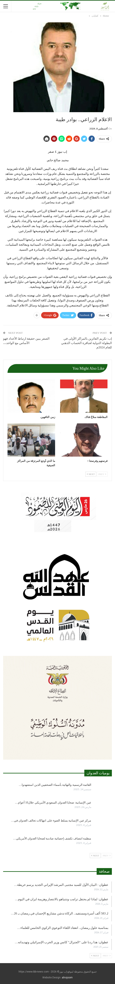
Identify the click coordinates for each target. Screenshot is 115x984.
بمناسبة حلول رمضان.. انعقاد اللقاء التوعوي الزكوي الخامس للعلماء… (63, 927)
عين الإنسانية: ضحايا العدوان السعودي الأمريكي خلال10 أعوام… (53, 802)
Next (91, 474)
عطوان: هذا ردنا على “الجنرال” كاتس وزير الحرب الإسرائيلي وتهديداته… (61, 942)
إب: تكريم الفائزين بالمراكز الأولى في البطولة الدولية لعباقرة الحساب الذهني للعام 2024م (86, 343)
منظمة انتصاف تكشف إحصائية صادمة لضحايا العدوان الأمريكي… (52, 838)
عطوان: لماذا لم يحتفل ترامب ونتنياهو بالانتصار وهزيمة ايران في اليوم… (61, 899)
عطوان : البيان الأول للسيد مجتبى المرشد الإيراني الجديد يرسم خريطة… (61, 884)
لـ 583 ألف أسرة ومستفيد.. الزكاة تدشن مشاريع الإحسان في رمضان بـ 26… (59, 913)
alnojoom (67, 977)
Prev (102, 474)
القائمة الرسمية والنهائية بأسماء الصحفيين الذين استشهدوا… (55, 784)
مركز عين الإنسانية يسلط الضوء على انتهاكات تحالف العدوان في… (51, 820)
